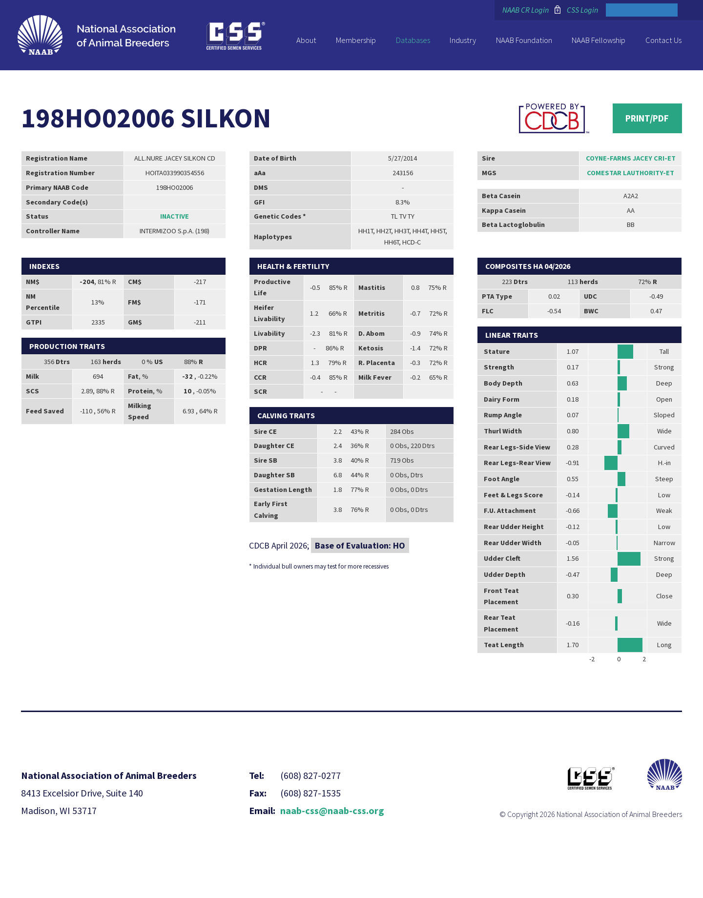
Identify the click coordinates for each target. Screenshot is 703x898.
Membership (356, 40)
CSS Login (582, 10)
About (306, 40)
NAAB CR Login (525, 10)
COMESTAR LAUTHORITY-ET (630, 172)
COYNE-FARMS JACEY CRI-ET (631, 158)
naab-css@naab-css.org (332, 810)
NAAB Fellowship (598, 40)
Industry (463, 40)
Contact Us (663, 40)
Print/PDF (647, 118)
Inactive (174, 216)
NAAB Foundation (524, 40)
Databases (413, 40)
